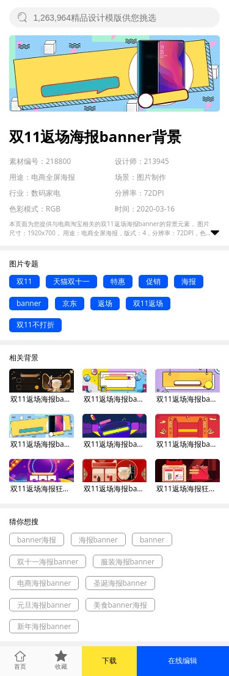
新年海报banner (44, 626)
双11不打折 (35, 324)
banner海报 (36, 540)
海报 (188, 281)
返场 (105, 303)
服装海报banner (127, 562)
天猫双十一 (71, 281)
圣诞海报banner (120, 583)
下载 (109, 660)
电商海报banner (44, 583)
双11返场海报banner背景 (42, 399)
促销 (153, 281)
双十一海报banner (47, 562)
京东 (69, 303)
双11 (24, 281)
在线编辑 (182, 660)
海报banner (98, 540)
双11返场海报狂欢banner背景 (42, 488)
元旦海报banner (44, 605)
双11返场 (148, 303)
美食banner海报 (120, 605)
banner (28, 303)
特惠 (118, 281)
